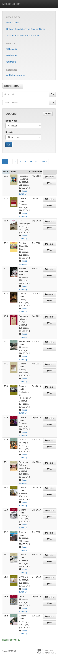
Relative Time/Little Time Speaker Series (25, 29)
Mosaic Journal (11, 3)
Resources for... (12, 86)
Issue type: (11, 121)
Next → (33, 161)
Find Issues (11, 55)
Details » (49, 177)
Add (49, 183)
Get (11, 49)
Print (48, 114)
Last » (44, 161)
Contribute (11, 62)
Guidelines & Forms (15, 75)
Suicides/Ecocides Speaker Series (22, 35)
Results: (9, 132)
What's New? (12, 22)
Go (52, 94)
